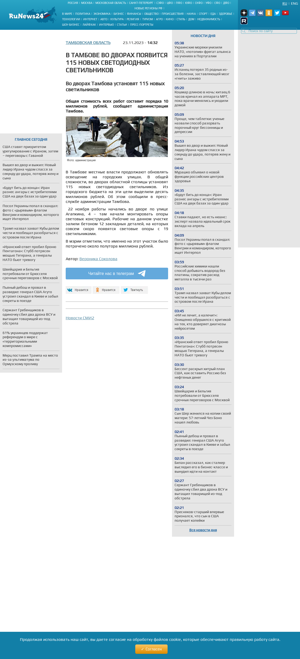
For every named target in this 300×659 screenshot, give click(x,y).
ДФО (226, 2)
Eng (294, 3)
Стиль (181, 19)
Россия (73, 2)
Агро (159, 19)
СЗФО (160, 2)
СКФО (198, 2)
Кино (170, 19)
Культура (117, 19)
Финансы (134, 13)
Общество (151, 13)
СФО (217, 2)
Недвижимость (208, 19)
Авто (103, 19)
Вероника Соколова (98, 258)
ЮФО (188, 2)
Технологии (71, 19)
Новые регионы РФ (148, 8)
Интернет (90, 19)
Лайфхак (89, 24)
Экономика (101, 13)
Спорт (203, 13)
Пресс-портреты (141, 24)
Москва (86, 2)
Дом (191, 19)
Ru (284, 3)
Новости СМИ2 (80, 317)
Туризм (147, 19)
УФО (208, 2)
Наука (191, 13)
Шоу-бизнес (70, 24)
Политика (82, 13)
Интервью (106, 24)
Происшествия (173, 13)
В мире (67, 13)
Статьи (122, 24)
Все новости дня (203, 530)
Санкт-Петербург (141, 2)
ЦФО (170, 2)
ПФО (179, 2)
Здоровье (225, 13)
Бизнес (119, 13)
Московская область (110, 2)
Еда (213, 13)
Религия (133, 19)
